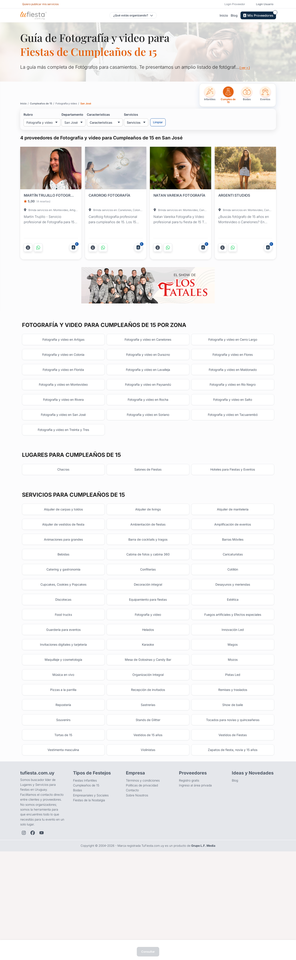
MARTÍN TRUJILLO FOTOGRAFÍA (50, 195)
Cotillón (232, 632)
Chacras (63, 522)
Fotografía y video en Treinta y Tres (63, 480)
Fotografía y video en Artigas (63, 377)
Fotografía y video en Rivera (63, 446)
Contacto (132, 879)
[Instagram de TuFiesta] (23, 921)
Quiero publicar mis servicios (40, 4)
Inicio (224, 15)
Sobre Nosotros (137, 884)
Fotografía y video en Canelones (147, 377)
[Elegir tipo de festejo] (133, 15)
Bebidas (63, 615)
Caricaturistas (232, 615)
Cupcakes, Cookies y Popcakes (63, 649)
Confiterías (148, 632)
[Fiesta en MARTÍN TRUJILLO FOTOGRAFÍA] (50, 169)
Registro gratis (189, 869)
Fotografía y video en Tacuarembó (232, 463)
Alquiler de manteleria (233, 563)
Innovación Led (232, 700)
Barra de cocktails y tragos (148, 598)
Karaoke (148, 718)
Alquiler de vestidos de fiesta (63, 581)
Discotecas (63, 666)
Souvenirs (63, 803)
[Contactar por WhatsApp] (38, 247)
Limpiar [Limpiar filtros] (158, 122)
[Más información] (28, 247)
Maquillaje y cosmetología (63, 735)
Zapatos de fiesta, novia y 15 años (232, 837)
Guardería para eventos (63, 700)
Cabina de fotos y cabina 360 (148, 615)
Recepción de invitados (147, 769)
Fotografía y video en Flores (233, 394)
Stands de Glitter (148, 803)
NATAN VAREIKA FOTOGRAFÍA (179, 195)
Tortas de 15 (63, 820)
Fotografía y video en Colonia (63, 394)
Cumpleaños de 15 (86, 874)
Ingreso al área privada (195, 874)
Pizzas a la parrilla (63, 769)
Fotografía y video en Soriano (148, 463)
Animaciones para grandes (63, 598)
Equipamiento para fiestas (148, 666)
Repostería (63, 786)
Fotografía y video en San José (63, 463)
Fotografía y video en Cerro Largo (232, 377)
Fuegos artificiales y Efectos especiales (232, 683)
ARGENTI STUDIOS (234, 195)
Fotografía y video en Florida (63, 411)
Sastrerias (148, 786)
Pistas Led (232, 752)
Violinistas (148, 837)
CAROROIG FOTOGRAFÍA (109, 195)
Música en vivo (63, 752)
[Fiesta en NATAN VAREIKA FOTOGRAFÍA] (180, 169)
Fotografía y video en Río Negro (232, 428)
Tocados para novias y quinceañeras (232, 803)
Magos (232, 718)
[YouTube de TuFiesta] (41, 921)
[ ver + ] (246, 67)
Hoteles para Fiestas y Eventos (232, 522)
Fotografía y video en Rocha (148, 446)
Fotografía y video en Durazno (148, 394)
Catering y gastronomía (63, 632)
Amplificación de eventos (233, 581)
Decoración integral (148, 649)
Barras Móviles (233, 598)
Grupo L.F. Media (203, 934)
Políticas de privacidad (142, 874)
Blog (234, 15)
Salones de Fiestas (148, 522)
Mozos (232, 735)
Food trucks (63, 683)
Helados (148, 700)
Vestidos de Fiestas (232, 820)
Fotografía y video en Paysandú (148, 428)
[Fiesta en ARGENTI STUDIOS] (245, 169)
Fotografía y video (147, 683)
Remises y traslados (233, 769)
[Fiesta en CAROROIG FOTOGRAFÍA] (115, 169)
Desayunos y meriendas (233, 649)
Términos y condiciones (143, 869)
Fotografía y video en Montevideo (63, 428)
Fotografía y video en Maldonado (233, 411)
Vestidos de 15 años (148, 820)
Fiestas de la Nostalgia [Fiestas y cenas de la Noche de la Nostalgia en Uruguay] (89, 889)
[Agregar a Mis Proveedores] (73, 247)
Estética (233, 666)
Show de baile (232, 786)
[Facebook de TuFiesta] (32, 921)
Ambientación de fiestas (148, 581)
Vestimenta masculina (63, 837)
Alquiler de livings (148, 563)
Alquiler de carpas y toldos (63, 563)
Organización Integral (148, 752)
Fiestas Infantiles (85, 869)
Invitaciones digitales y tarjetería (63, 718)
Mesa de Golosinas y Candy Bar (148, 735)
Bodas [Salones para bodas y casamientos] (77, 879)
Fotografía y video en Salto (233, 446)
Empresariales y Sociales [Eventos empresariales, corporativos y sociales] (91, 884)
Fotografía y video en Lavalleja (148, 411)
